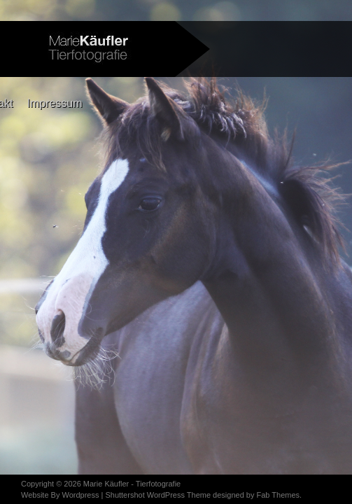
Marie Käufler (106, 483)
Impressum (54, 103)
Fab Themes (278, 495)
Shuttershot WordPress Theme (158, 495)
